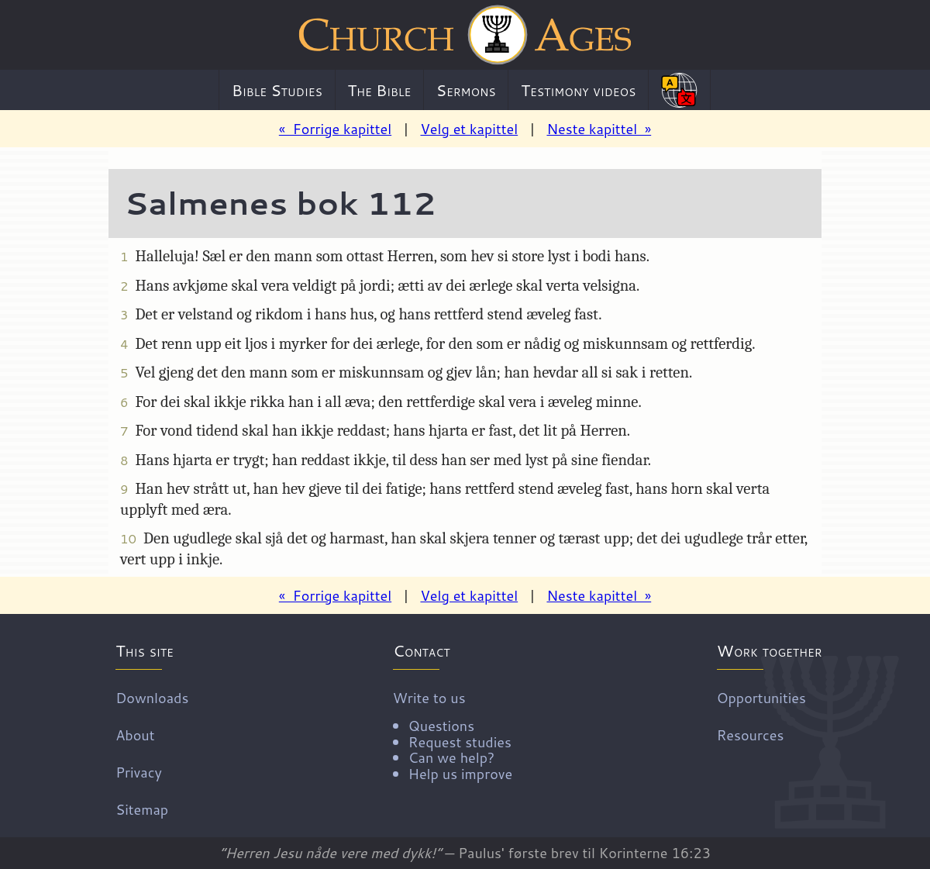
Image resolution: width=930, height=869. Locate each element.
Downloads (151, 697)
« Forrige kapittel (335, 129)
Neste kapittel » (598, 129)
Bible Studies (277, 90)
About (134, 734)
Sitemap (141, 808)
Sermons (466, 90)
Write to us (452, 734)
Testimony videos (578, 90)
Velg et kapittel (469, 129)
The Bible (379, 90)
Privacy (138, 771)
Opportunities (761, 697)
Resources (750, 734)
